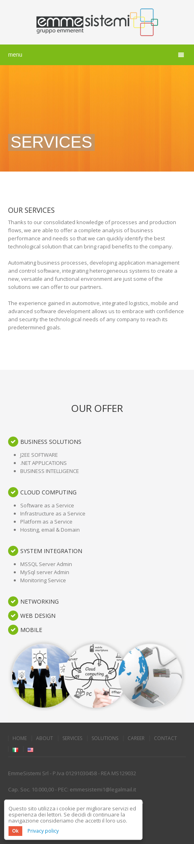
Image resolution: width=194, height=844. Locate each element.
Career (136, 738)
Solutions (105, 738)
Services (72, 738)
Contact (165, 738)
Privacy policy (43, 830)
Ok (15, 831)
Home (20, 738)
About (44, 738)
